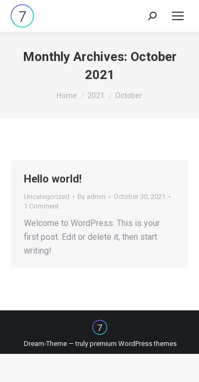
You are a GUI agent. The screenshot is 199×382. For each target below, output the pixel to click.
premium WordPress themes (133, 344)
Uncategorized (47, 197)
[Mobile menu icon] (177, 16)
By (91, 197)
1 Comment (41, 206)
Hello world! (53, 178)
